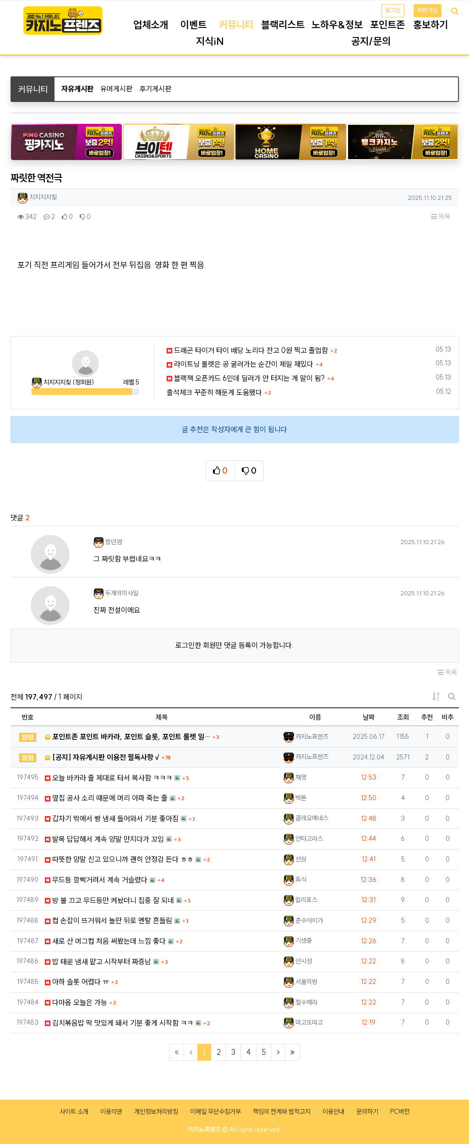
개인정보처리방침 (156, 1111)
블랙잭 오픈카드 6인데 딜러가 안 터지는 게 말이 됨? (246, 378)
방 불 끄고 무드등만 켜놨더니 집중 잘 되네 (109, 900)
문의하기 (367, 1111)
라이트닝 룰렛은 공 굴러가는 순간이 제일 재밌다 (240, 364)
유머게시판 (116, 88)
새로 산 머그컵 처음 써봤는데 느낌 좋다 (105, 941)
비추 (447, 717)
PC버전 (399, 1111)
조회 (403, 717)
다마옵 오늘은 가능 (76, 1002)
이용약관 (111, 1111)
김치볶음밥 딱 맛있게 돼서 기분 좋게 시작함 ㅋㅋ (119, 1022)
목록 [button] (440, 216)
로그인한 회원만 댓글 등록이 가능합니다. (234, 645)
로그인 (392, 10)
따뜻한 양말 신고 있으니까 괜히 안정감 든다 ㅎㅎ (119, 859)
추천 (427, 717)
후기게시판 (155, 88)
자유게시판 (77, 88)
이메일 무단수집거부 (215, 1111)
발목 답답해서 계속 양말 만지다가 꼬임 (104, 839)
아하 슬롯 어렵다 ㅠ (77, 981)
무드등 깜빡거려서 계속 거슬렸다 (96, 879)
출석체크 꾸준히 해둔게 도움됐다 (214, 392)
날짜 (369, 717)
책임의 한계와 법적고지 (282, 1111)
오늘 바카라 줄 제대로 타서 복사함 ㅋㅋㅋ (108, 777)
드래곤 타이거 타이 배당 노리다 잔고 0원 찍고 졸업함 (247, 350)
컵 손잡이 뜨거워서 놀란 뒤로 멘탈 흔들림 (108, 920)
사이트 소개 (74, 1111)
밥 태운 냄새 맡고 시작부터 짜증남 (98, 961)
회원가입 (427, 10)
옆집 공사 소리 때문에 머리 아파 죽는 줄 (106, 797)
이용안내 (333, 1111)
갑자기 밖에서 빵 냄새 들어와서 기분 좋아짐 (112, 818)
